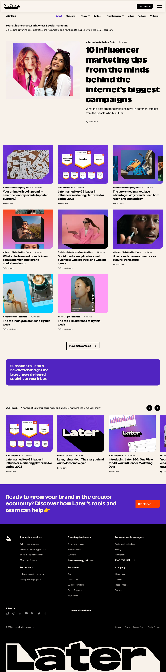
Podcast (142, 16)
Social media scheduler (125, 544)
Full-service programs (29, 544)
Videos (131, 16)
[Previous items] (149, 408)
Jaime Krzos (119, 264)
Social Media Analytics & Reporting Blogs (75, 252)
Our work (72, 554)
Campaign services (76, 544)
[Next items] (157, 408)
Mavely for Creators (28, 560)
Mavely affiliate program (30, 579)
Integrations (120, 554)
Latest (59, 16)
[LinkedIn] (19, 613)
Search (154, 16)
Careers (118, 579)
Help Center (73, 595)
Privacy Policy (138, 627)
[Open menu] (159, 6)
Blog (69, 574)
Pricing (118, 549)
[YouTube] (26, 613)
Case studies (73, 579)
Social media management (31, 554)
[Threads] (32, 613)
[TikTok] (13, 613)
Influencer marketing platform (33, 549)
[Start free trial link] (125, 560)
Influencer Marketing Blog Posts (100, 42)
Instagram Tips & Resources (15, 317)
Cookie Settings (154, 627)
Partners (118, 590)
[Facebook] (45, 613)
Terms (127, 627)
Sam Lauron (119, 203)
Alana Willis (93, 121)
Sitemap (118, 627)
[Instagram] (7, 613)
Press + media (121, 585)
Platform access (74, 549)
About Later (120, 574)
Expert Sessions (75, 590)
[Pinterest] (38, 613)
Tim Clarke (63, 468)
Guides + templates (76, 585)
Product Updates (65, 187)
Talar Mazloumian (66, 268)
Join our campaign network (32, 574)
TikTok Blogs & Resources (69, 317)
